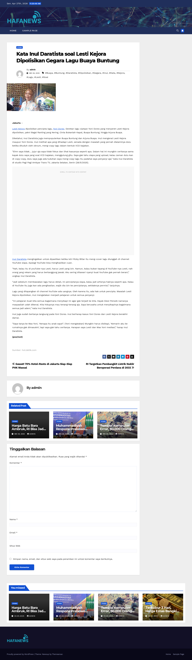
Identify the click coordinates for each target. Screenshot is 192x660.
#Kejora (121, 73)
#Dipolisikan (84, 73)
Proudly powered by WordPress (20, 654)
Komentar (16, 463)
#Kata (112, 73)
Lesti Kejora (18, 128)
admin (33, 69)
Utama (19, 47)
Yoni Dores (58, 128)
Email (13, 532)
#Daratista (71, 73)
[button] (177, 30)
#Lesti (37, 77)
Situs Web (15, 546)
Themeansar (57, 654)
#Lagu (30, 77)
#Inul (105, 73)
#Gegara (96, 73)
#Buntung (59, 73)
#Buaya (49, 73)
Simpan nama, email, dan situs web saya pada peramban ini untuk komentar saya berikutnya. (63, 559)
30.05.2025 (19, 616)
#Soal (45, 77)
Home (13, 30)
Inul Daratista (19, 259)
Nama (14, 519)
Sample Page (30, 30)
